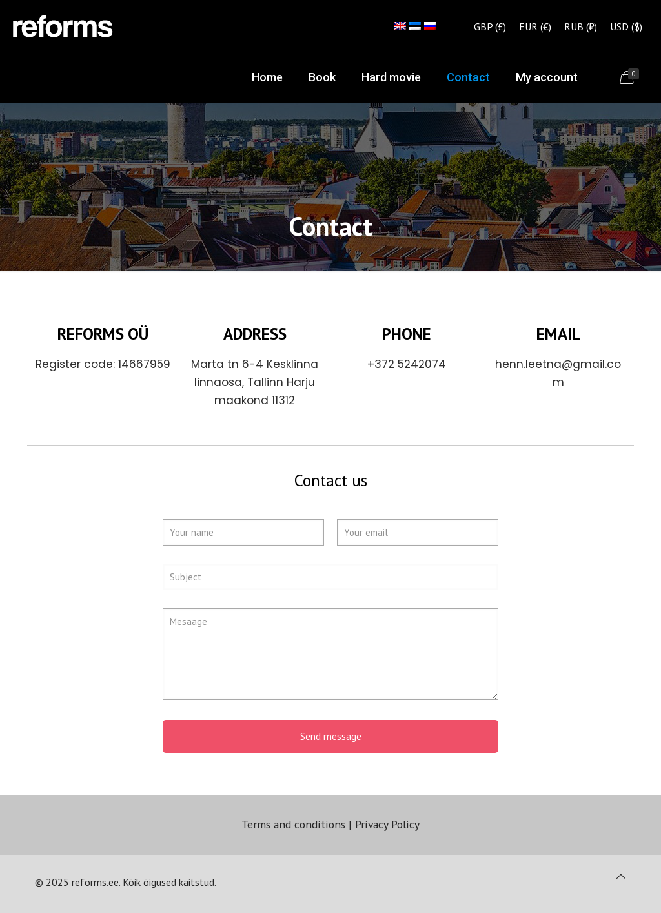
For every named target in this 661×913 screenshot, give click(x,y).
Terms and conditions (293, 824)
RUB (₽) (580, 26)
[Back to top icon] (621, 876)
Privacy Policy (387, 824)
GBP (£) (490, 26)
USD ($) (626, 26)
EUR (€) (535, 26)
